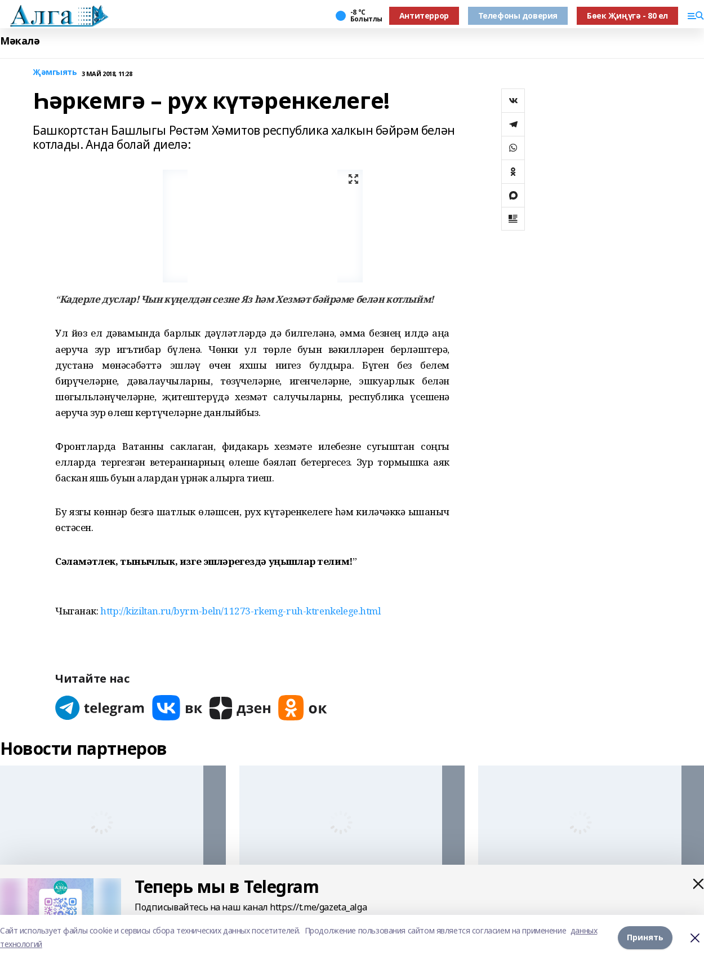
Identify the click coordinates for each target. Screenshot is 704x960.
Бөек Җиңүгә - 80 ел (627, 15)
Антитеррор (424, 15)
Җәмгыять (55, 72)
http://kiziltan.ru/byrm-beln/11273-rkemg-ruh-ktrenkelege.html (240, 610)
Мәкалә (19, 41)
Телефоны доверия (518, 15)
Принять (645, 937)
